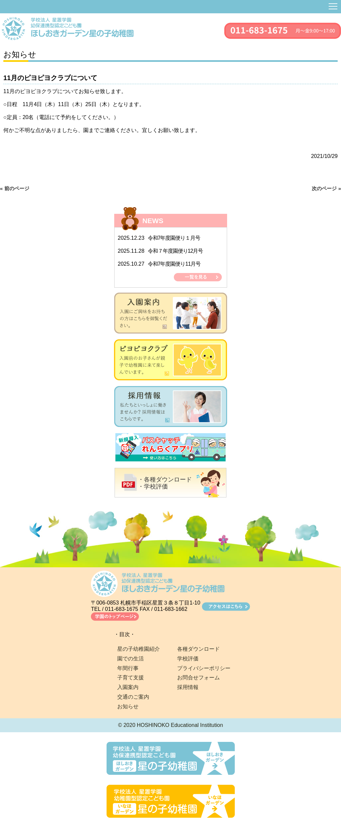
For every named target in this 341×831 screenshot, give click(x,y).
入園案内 (128, 687)
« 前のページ (14, 188)
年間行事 (128, 668)
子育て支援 (130, 677)
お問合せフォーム (198, 677)
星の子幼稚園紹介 (138, 649)
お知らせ (128, 706)
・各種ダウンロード (165, 479)
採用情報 (187, 687)
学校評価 (187, 658)
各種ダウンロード (198, 649)
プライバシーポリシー (203, 668)
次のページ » (326, 188)
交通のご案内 (133, 697)
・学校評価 (153, 486)
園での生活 (130, 658)
